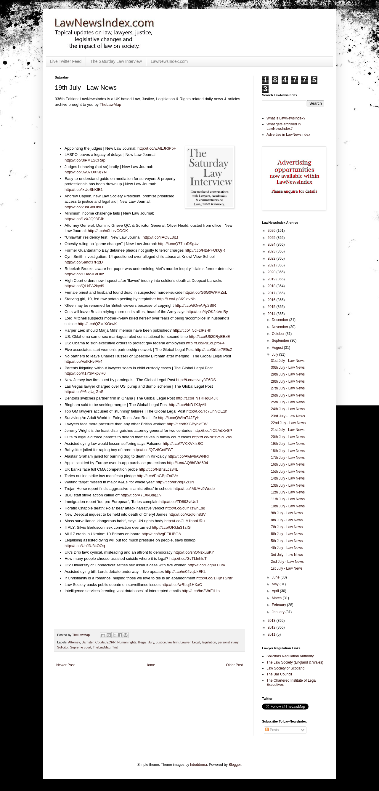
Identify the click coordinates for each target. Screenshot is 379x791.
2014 (272, 314)
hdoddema (198, 765)
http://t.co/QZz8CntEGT (152, 450)
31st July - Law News (287, 361)
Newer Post (65, 665)
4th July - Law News (287, 548)
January (278, 612)
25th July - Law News (288, 402)
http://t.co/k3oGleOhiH (84, 207)
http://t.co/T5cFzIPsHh (192, 330)
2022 (272, 258)
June (276, 577)
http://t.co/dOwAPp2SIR (195, 305)
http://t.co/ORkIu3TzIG (171, 527)
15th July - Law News (288, 471)
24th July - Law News (288, 409)
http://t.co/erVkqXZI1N (175, 482)
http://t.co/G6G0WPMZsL (205, 292)
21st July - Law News (287, 430)
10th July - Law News (288, 506)
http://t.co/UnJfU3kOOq (85, 546)
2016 (272, 300)
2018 (272, 286)
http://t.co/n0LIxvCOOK (108, 230)
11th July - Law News (288, 499)
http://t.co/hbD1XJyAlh (188, 404)
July (275, 354)
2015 (272, 307)
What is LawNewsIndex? (285, 118)
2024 (272, 244)
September (281, 340)
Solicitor (62, 647)
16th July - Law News (288, 464)
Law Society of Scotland (285, 668)
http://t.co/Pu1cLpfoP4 (205, 343)
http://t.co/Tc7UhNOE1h (206, 411)
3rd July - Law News (287, 555)
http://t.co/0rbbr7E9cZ (213, 349)
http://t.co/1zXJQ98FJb (84, 219)
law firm (173, 642)
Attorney (74, 642)
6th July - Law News (287, 534)
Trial (115, 647)
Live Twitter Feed (65, 61)
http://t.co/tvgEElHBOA (161, 534)
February (279, 605)
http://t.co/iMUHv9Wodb (194, 488)
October (278, 334)
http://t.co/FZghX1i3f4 (206, 565)
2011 (272, 634)
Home (150, 665)
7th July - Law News (287, 527)
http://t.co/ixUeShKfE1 (84, 189)
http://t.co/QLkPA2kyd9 (84, 286)
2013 (272, 621)
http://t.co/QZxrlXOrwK (97, 324)
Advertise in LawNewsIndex (288, 134)
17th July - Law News (288, 458)
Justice (161, 642)
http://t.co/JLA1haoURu (184, 521)
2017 (272, 293)
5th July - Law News (287, 541)
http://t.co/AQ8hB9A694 (187, 463)
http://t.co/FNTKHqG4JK (197, 398)
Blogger (235, 765)
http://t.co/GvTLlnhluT (188, 558)
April (276, 591)
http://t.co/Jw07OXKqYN (86, 172)
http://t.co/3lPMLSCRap (85, 160)
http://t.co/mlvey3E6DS (196, 380)
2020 (272, 272)
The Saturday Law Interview (116, 61)
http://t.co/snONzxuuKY (194, 552)
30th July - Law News (288, 367)
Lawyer (185, 642)
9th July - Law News (287, 513)
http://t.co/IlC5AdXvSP (212, 430)
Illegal (142, 642)
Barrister (88, 642)
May (276, 584)
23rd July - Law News (288, 416)
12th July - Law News (288, 492)
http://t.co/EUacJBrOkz (84, 274)
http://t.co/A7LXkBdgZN (141, 495)
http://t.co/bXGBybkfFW (187, 424)
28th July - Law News (288, 381)
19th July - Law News (288, 444)
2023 (272, 251)
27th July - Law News (288, 388)
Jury (151, 642)
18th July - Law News (288, 451)
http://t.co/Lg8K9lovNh (176, 299)
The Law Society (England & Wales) (294, 662)
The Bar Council (279, 674)
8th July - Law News (287, 520)
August (278, 348)
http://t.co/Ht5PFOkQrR (205, 250)
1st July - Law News (287, 568)
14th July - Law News (288, 478)
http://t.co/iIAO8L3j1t (160, 237)
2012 (272, 627)
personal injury (228, 642)
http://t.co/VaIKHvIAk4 (83, 361)
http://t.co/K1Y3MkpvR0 (85, 373)
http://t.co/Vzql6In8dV (186, 514)
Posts (272, 730)
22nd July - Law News (288, 423)
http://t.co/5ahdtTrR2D (84, 262)
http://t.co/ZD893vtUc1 (179, 501)
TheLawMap (110, 104)
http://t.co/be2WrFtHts (201, 591)
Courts (100, 642)
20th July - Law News (288, 437)
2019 (272, 279)
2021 (272, 265)
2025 (272, 238)
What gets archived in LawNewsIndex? (283, 126)
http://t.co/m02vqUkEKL (185, 571)
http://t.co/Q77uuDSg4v (178, 244)
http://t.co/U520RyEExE (209, 336)
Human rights (126, 642)
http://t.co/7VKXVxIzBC (183, 443)
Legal (196, 642)
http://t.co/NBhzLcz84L (158, 469)
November (280, 327)
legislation (209, 642)
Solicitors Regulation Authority (290, 656)
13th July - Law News (288, 485)
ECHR (111, 642)
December (280, 320)
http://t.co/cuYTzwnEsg (185, 508)
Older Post (234, 665)
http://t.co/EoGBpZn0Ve (157, 476)
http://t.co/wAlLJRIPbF (156, 148)
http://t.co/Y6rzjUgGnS (84, 391)
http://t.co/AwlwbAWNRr (188, 456)
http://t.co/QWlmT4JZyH (179, 418)
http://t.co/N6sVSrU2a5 (212, 437)
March (277, 598)
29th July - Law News (288, 374)
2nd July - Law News (287, 562)
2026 (272, 230)
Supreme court (80, 647)
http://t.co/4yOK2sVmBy (207, 311)
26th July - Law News (288, 395)
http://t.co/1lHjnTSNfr (214, 578)
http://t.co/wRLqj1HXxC (182, 584)
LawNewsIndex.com (169, 61)
